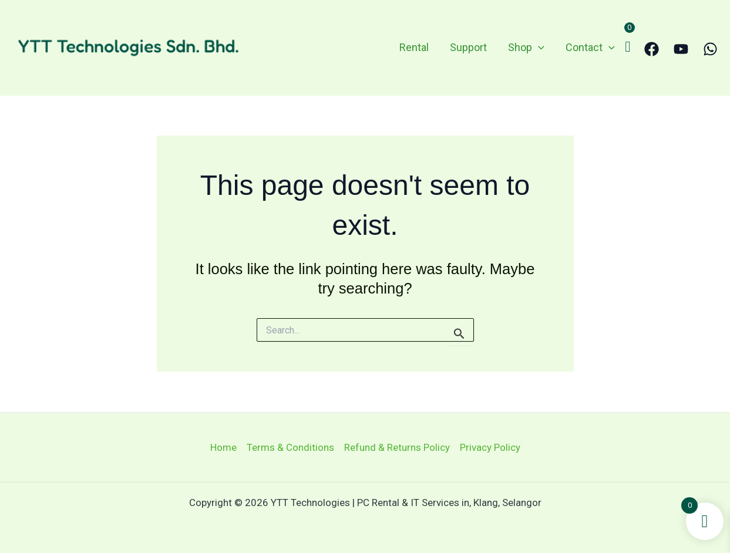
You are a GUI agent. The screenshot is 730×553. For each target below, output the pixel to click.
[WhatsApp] (710, 49)
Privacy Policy (490, 447)
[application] (538, 47)
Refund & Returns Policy (397, 447)
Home (223, 447)
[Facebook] (651, 49)
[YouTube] (681, 49)
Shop (526, 47)
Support (468, 47)
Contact (590, 47)
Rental (414, 47)
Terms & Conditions (290, 447)
